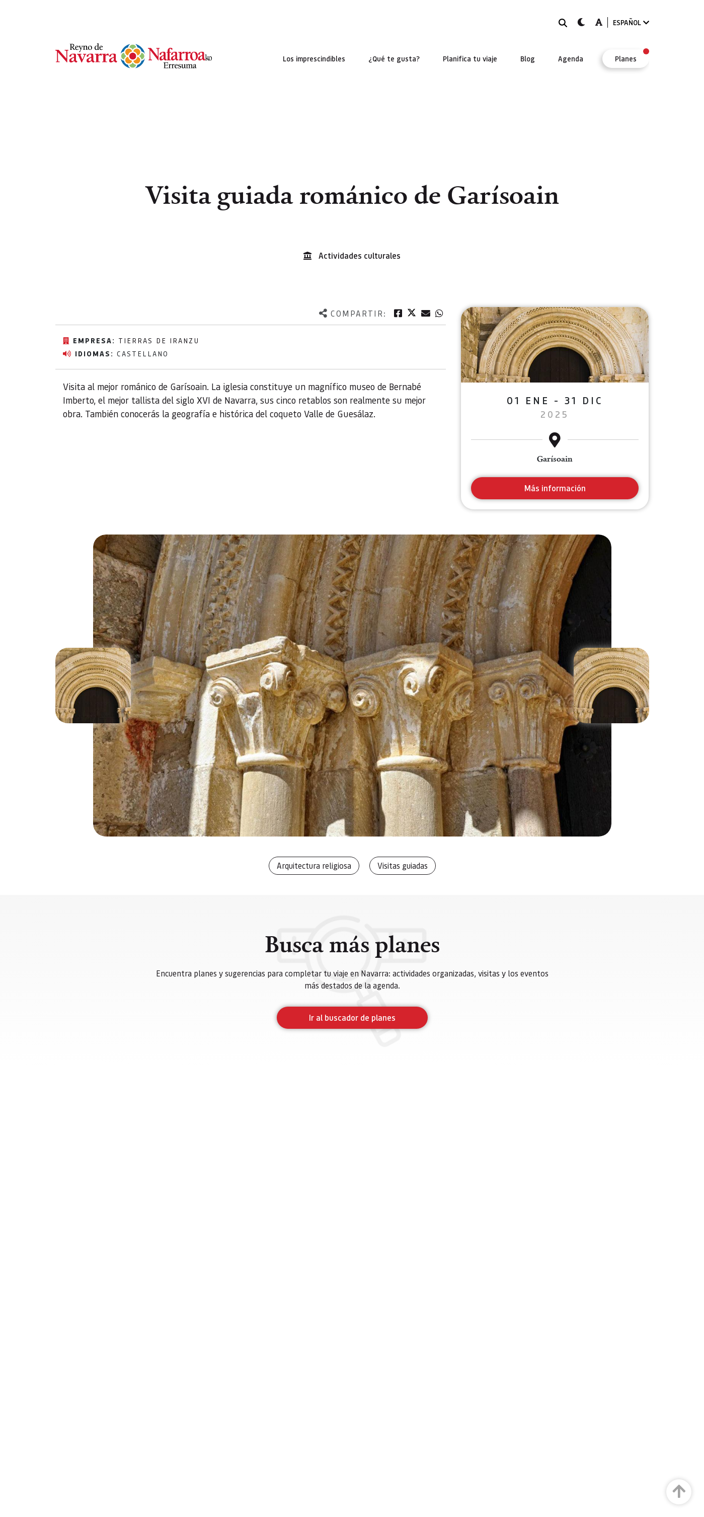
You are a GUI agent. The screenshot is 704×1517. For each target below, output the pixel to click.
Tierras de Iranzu (158, 340)
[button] (93, 685)
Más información (555, 488)
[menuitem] (314, 58)
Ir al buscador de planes (352, 1017)
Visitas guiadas (402, 865)
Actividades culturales (360, 255)
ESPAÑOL (631, 22)
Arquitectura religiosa (314, 865)
